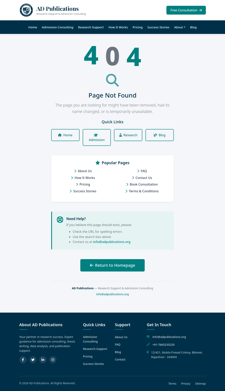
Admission (97, 137)
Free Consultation (186, 10)
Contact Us (142, 178)
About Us (83, 171)
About (178, 27)
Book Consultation (142, 184)
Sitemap (200, 383)
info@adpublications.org (112, 242)
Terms (172, 383)
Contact (120, 359)
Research (128, 135)
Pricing (137, 27)
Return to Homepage (112, 265)
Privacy (186, 383)
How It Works (118, 27)
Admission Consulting (57, 27)
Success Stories (158, 27)
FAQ (142, 171)
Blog (193, 27)
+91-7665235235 (163, 345)
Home (32, 27)
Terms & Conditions (142, 191)
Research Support (91, 27)
